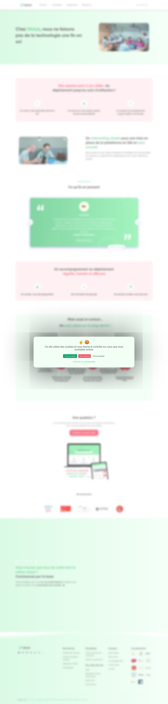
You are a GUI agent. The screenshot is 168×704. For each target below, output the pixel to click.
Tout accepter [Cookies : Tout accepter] (70, 356)
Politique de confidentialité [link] (84, 362)
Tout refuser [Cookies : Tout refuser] (84, 356)
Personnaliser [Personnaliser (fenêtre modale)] (99, 356)
